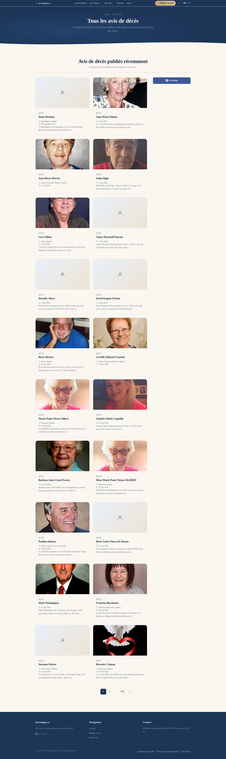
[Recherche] (179, 3)
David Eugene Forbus (108, 298)
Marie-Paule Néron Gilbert (53, 418)
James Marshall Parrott (109, 237)
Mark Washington (48, 603)
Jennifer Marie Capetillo (109, 418)
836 (122, 691)
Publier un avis (165, 3)
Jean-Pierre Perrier (49, 178)
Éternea (120, 3)
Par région (95, 3)
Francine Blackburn (107, 603)
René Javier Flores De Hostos (112, 541)
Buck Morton (46, 357)
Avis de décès (80, 3)
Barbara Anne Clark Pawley (54, 480)
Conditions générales (145, 751)
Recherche (93, 738)
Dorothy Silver (46, 298)
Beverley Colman (105, 664)
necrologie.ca (42, 3)
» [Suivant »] (129, 691)
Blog (129, 3)
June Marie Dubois (106, 116)
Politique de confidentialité (168, 751)
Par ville (108, 3)
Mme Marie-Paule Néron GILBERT (116, 480)
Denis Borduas (46, 116)
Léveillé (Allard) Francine (110, 357)
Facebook (172, 80)
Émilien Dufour (47, 541)
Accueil (107, 14)
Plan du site (186, 751)
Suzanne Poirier (47, 664)
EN (189, 3)
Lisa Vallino (45, 237)
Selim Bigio (102, 178)
